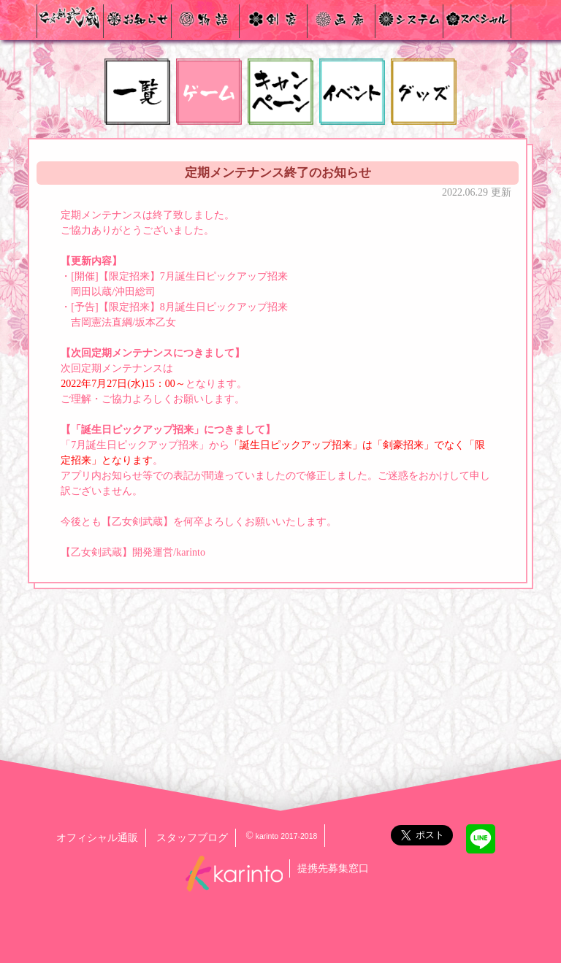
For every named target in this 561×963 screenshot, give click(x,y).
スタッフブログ (192, 837)
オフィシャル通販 (97, 837)
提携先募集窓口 (333, 868)
